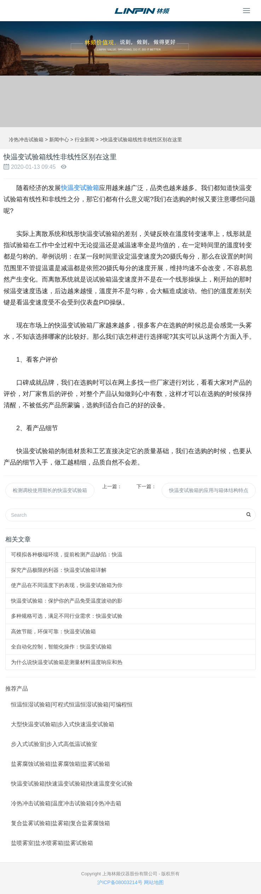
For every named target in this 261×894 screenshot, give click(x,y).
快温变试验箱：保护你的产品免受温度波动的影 (66, 601)
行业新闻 (84, 139)
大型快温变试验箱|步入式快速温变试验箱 (62, 724)
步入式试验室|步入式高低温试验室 (54, 744)
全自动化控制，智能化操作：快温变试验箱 (61, 647)
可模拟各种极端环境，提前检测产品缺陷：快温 (66, 554)
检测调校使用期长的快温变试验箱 (50, 490)
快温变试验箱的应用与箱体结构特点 (208, 490)
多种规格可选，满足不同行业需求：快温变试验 (66, 616)
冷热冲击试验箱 (26, 139)
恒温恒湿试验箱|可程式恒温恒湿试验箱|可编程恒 (72, 704)
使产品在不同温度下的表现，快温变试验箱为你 (66, 585)
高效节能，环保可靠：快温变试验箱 (53, 631)
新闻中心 (59, 139)
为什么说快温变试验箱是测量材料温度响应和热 (66, 662)
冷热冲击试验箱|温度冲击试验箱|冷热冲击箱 (66, 803)
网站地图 (154, 882)
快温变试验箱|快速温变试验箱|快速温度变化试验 (72, 784)
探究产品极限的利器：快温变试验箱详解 (58, 570)
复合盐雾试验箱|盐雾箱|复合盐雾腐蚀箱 (60, 823)
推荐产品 (16, 689)
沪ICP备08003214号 (120, 882)
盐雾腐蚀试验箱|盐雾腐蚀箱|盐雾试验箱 (60, 764)
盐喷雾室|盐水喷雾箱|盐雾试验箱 (52, 843)
